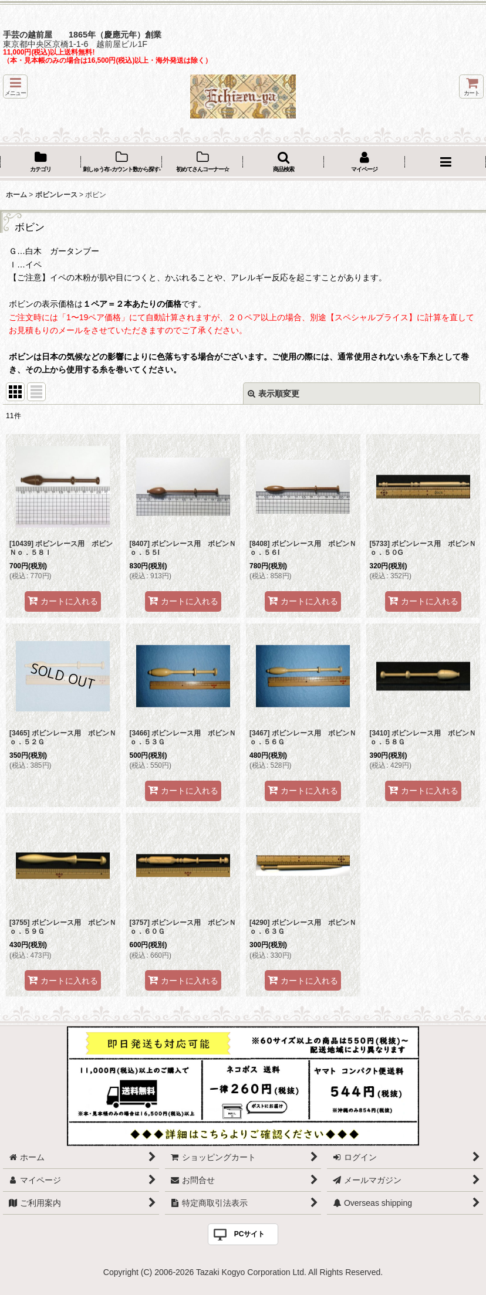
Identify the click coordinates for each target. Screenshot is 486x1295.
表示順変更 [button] (273, 393)
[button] (15, 86)
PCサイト (249, 1234)
